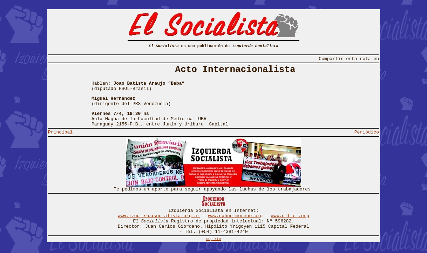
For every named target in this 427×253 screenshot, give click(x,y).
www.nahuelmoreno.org (235, 216)
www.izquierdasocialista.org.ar (159, 216)
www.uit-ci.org (290, 216)
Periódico (366, 132)
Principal (60, 132)
